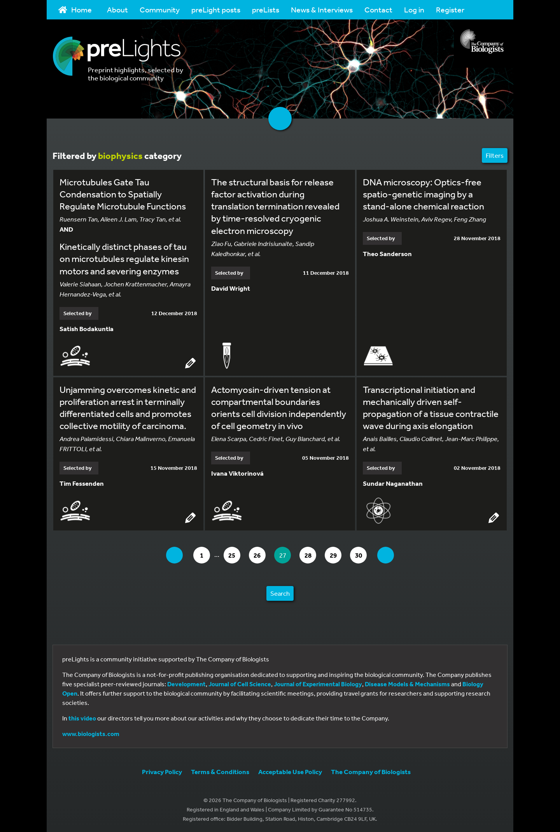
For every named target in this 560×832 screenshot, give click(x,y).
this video (82, 717)
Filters (495, 155)
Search (280, 592)
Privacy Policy (162, 771)
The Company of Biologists (371, 771)
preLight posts (215, 9)
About (117, 9)
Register (450, 9)
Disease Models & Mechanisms (407, 683)
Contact (378, 9)
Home (75, 9)
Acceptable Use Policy (290, 771)
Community (160, 9)
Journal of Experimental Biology (318, 683)
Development (186, 683)
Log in (414, 9)
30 (365, 554)
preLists (265, 9)
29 (338, 554)
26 (258, 554)
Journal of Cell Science (239, 683)
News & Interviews (322, 9)
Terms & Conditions (220, 771)
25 (231, 554)
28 (312, 554)
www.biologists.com (90, 733)
